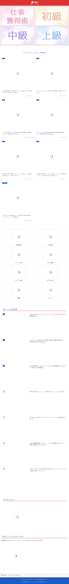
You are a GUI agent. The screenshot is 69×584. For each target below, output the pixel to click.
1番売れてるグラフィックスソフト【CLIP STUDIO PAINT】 (22, 540)
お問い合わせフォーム (41, 579)
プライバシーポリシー (27, 579)
